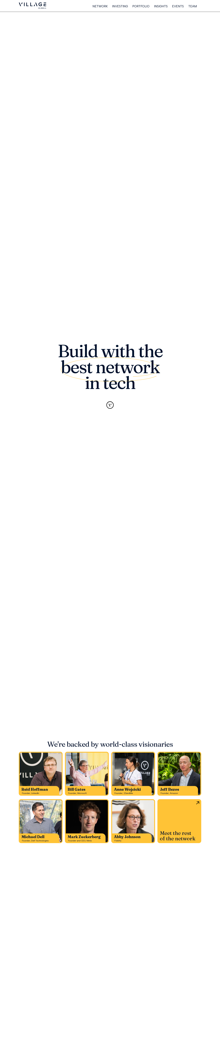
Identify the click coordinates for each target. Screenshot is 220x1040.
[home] (32, 5)
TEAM (192, 6)
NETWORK (100, 6)
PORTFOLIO (141, 6)
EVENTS (178, 6)
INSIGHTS (161, 6)
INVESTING (120, 6)
